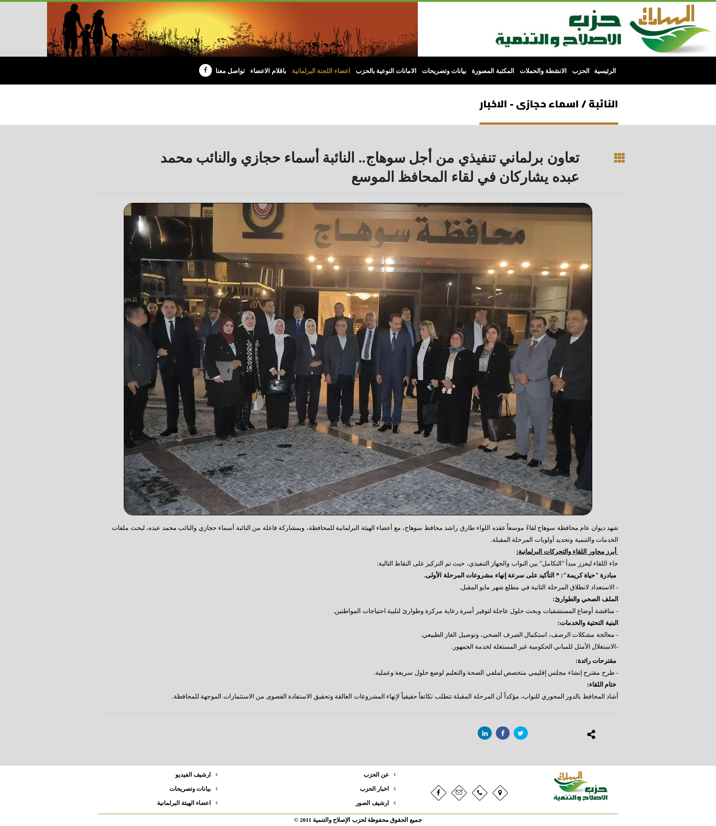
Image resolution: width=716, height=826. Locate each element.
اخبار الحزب (374, 789)
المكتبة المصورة (493, 71)
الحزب (581, 71)
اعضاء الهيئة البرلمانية (184, 803)
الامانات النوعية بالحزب (386, 71)
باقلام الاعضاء (268, 71)
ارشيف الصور (372, 803)
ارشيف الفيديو (193, 775)
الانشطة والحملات (543, 71)
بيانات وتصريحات (444, 71)
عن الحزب (376, 775)
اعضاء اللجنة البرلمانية (321, 71)
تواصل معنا (230, 71)
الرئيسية (605, 71)
